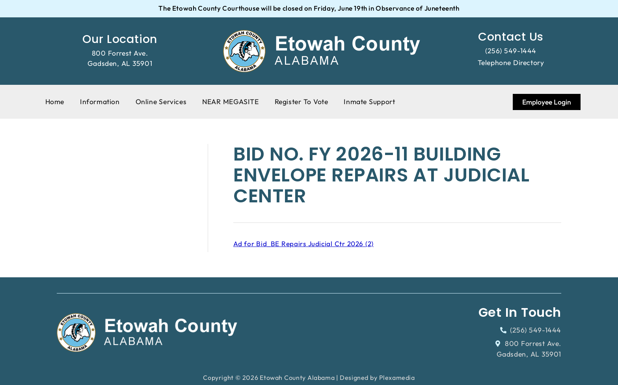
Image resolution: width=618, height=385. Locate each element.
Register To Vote (301, 101)
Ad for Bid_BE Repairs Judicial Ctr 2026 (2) (303, 243)
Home (54, 101)
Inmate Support (369, 101)
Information (100, 101)
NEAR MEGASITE (230, 101)
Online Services (161, 101)
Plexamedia (397, 377)
